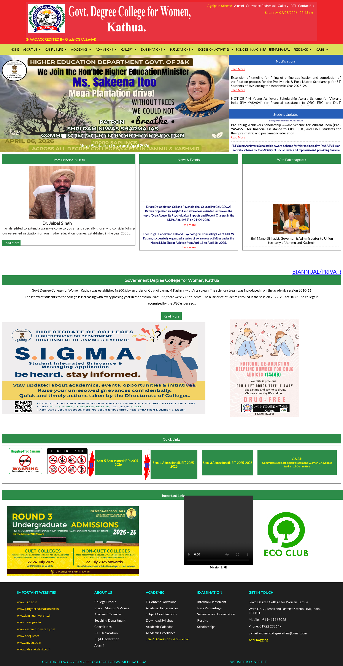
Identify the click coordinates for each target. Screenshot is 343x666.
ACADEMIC (155, 592)
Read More (238, 79)
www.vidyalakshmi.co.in (33, 649)
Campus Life (56, 49)
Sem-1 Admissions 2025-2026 (167, 639)
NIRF (263, 49)
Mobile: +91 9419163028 (267, 619)
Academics (81, 49)
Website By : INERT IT (248, 662)
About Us (32, 49)
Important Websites (36, 592)
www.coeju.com (28, 636)
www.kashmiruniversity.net (36, 629)
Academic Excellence (160, 633)
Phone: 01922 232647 (265, 626)
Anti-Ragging (258, 640)
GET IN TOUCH (261, 592)
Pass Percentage (209, 608)
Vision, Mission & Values (111, 608)
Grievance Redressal (261, 6)
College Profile (105, 602)
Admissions (106, 49)
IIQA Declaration (106, 639)
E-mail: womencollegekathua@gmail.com (278, 633)
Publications (182, 49)
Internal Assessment (211, 602)
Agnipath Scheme (219, 6)
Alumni (239, 6)
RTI (293, 6)
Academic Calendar (108, 614)
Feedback (302, 49)
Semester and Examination (216, 614)
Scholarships (206, 627)
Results (202, 620)
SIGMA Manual (279, 49)
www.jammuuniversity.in (34, 615)
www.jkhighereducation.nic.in (38, 609)
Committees (103, 627)
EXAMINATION (209, 592)
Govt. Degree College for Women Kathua (278, 602)
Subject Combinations (161, 614)
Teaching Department (109, 620)
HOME (15, 49)
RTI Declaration (106, 633)
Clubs (322, 49)
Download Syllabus (159, 620)
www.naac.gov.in (29, 622)
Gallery (283, 6)
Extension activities (215, 49)
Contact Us (306, 6)
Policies (242, 49)
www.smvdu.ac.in (29, 642)
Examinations (153, 49)
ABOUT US (103, 592)
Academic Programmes (162, 608)
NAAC (254, 49)
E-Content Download (161, 602)
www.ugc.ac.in (27, 602)
